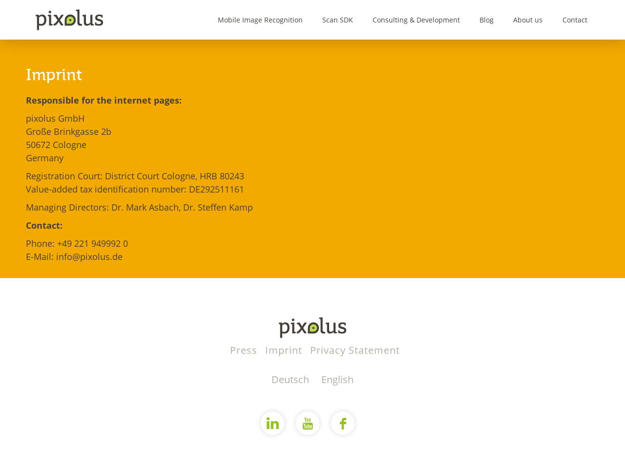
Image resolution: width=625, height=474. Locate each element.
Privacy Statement (355, 350)
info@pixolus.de (89, 256)
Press (245, 350)
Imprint (285, 350)
